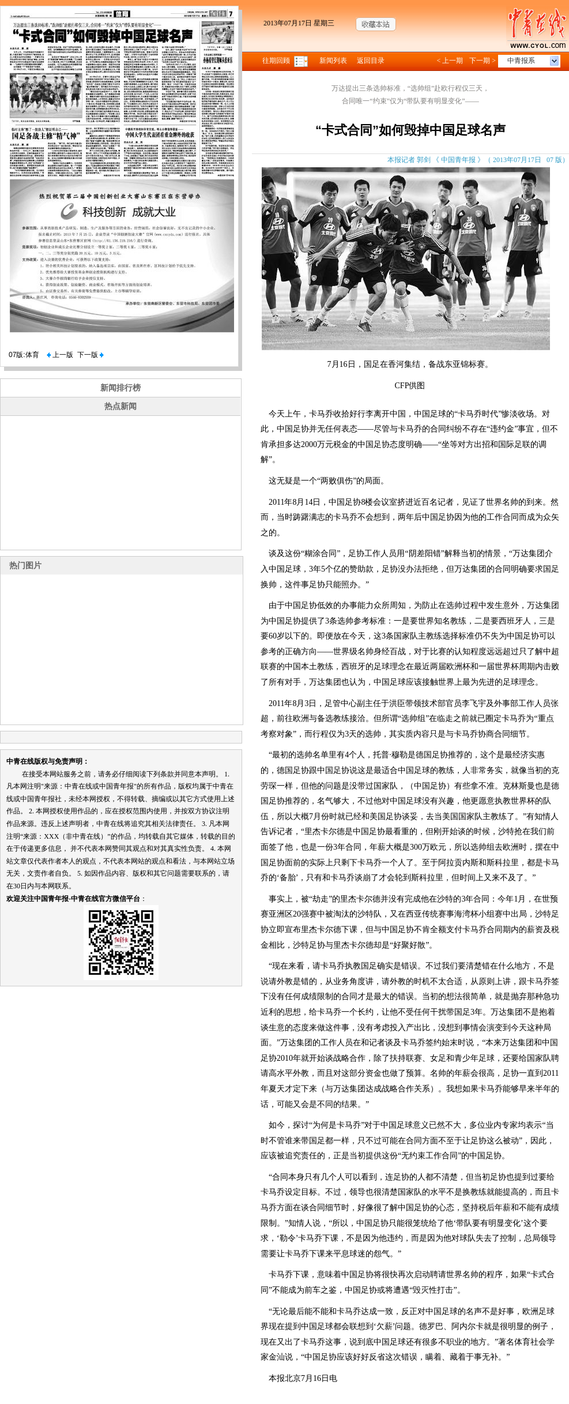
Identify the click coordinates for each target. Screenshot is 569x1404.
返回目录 (371, 61)
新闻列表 (333, 61)
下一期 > (482, 61)
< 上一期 (449, 61)
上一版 (60, 355)
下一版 (90, 355)
